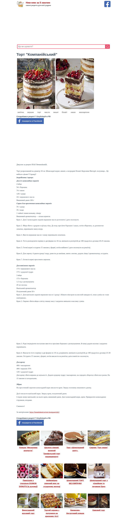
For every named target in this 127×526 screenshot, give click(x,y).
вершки (30, 112)
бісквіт (64, 112)
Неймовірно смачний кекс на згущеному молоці (51, 483)
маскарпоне (84, 112)
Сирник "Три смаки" (99, 447)
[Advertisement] (63, 26)
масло (47, 112)
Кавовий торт (99, 510)
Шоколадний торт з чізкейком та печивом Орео (99, 483)
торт (39, 112)
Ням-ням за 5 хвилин (38, 2)
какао (73, 112)
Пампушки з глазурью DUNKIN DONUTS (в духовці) (28, 483)
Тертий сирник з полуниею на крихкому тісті (51, 513)
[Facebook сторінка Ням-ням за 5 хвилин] (107, 2)
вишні (55, 112)
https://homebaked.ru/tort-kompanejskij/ (45, 412)
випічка (21, 112)
